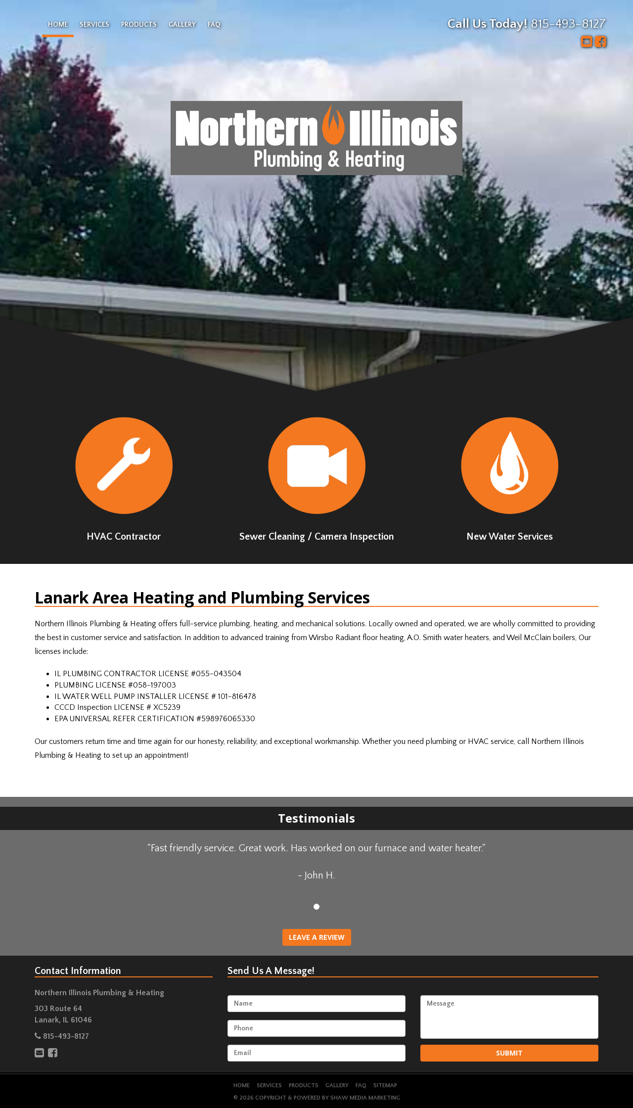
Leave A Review (317, 937)
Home (58, 25)
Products (139, 25)
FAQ (214, 25)
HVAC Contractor (123, 479)
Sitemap (385, 1085)
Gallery (182, 25)
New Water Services (509, 479)
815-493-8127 (568, 24)
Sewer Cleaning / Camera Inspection (316, 479)
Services (94, 25)
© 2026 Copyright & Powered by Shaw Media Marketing (316, 1098)
